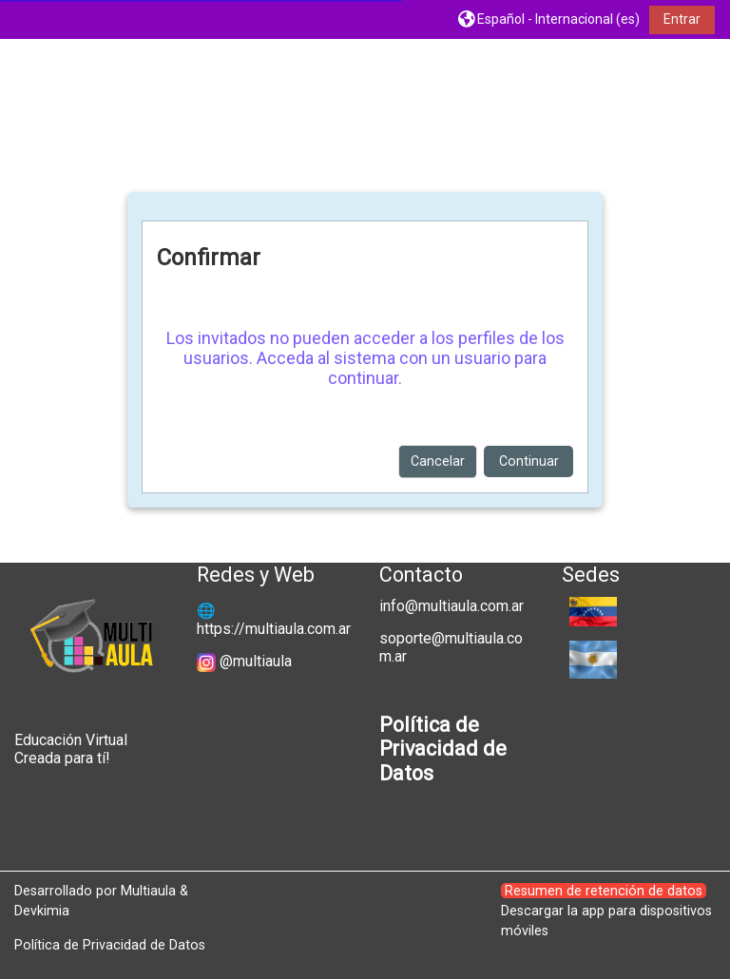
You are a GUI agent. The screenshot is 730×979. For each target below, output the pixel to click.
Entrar (682, 19)
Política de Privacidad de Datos (109, 944)
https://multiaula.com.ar (274, 629)
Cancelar (438, 461)
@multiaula (256, 661)
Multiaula (148, 890)
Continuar (529, 461)
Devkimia (41, 910)
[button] (549, 19)
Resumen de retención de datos (603, 890)
